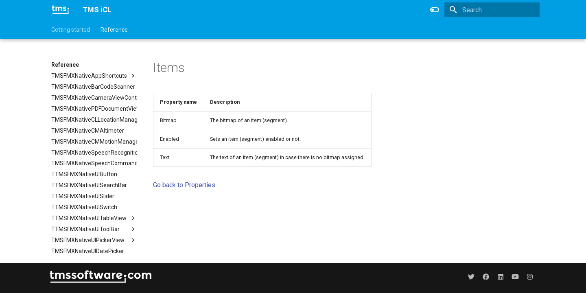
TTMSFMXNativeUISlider (82, 196)
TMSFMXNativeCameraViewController (94, 97)
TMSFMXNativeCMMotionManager (94, 141)
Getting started (70, 29)
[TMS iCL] (60, 10)
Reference (114, 29)
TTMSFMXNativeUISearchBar (89, 185)
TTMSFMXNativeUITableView (94, 218)
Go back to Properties (184, 185)
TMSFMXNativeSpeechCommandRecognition (94, 163)
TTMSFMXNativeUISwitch (84, 207)
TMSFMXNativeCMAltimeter (87, 130)
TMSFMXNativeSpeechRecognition (94, 152)
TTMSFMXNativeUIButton (84, 174)
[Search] (492, 9)
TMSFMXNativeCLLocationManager (94, 119)
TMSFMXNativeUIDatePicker (87, 251)
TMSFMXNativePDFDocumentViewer (94, 108)
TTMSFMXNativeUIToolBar (94, 229)
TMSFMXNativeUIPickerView (94, 240)
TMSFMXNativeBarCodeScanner (93, 86)
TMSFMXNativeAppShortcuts (94, 75)
